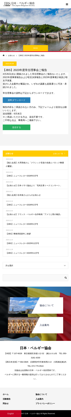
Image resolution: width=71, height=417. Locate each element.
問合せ (6, 403)
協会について (41, 394)
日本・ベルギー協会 (35, 348)
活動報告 (6, 399)
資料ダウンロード (16, 100)
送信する (16, 127)
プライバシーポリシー (45, 403)
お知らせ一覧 (58, 154)
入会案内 (39, 399)
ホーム (6, 394)
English (10, 413)
